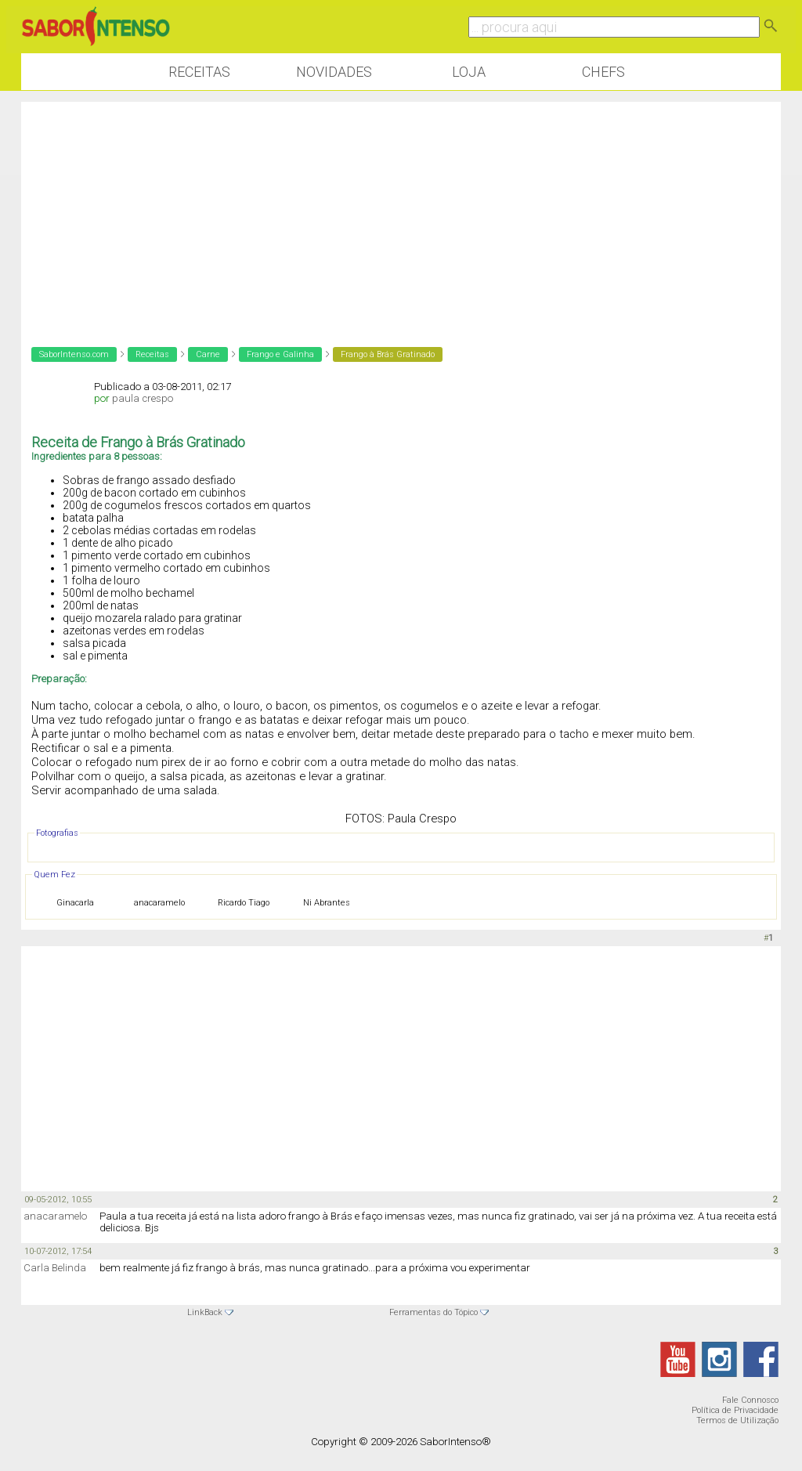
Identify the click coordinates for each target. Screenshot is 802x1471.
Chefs (603, 71)
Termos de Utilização (737, 1420)
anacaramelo (55, 1216)
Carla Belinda (54, 1268)
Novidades (334, 71)
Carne (208, 354)
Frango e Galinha (280, 354)
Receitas (199, 71)
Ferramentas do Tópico (433, 1312)
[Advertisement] (401, 211)
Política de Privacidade (735, 1410)
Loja (469, 71)
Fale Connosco (750, 1400)
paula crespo (142, 398)
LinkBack (204, 1312)
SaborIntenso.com (74, 354)
